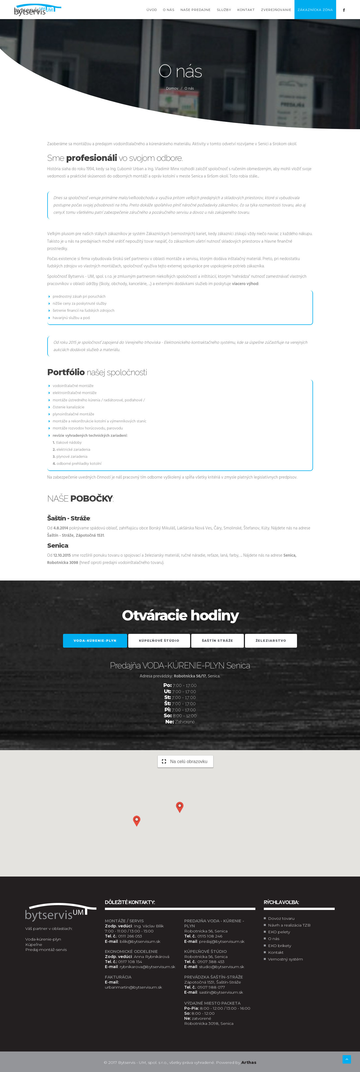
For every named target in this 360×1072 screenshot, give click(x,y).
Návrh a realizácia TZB (289, 925)
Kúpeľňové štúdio (159, 641)
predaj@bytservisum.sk (221, 941)
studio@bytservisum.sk (221, 966)
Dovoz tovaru (281, 918)
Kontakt (246, 10)
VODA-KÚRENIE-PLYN (95, 641)
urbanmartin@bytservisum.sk (133, 987)
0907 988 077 (211, 987)
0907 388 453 (210, 961)
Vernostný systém (285, 959)
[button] (179, 807)
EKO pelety (279, 931)
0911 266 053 (130, 936)
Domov (172, 88)
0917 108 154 (130, 961)
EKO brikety (279, 945)
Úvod (152, 10)
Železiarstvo (271, 641)
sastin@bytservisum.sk (221, 992)
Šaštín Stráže (217, 641)
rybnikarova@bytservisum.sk (147, 966)
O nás (168, 10)
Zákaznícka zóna (315, 10)
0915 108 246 (209, 936)
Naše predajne (196, 10)
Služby (224, 10)
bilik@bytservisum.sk (140, 941)
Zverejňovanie (276, 10)
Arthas (248, 1062)
